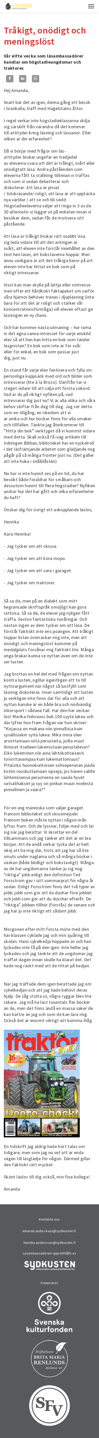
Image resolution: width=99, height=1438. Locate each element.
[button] (91, 6)
